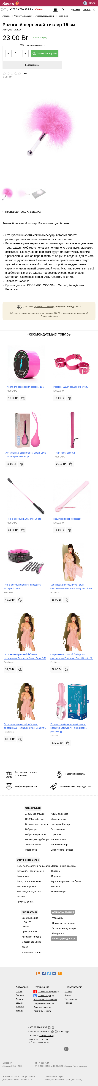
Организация (41, 987)
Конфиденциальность (43, 1003)
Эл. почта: (41, 1035)
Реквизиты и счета (42, 1011)
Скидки (39, 9)
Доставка (75, 9)
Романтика (63, 16)
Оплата (86, 9)
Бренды (19, 1010)
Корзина (68, 991)
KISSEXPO (34, 211)
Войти (89, 3)
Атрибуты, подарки (23, 16)
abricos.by (7, 1063)
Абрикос (6, 16)
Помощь (68, 1003)
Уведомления (71, 999)
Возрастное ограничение (45, 999)
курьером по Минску (44, 306)
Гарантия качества (42, 1007)
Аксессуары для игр (44, 16)
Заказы (68, 995)
